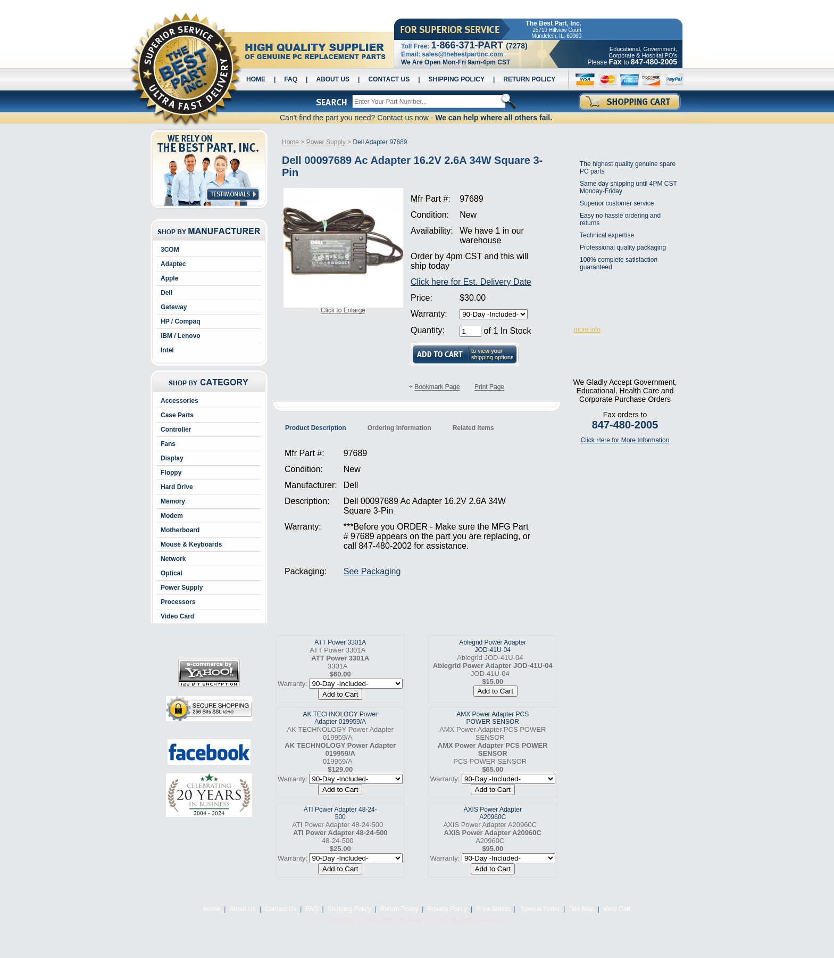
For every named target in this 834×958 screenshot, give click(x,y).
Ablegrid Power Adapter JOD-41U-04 (492, 646)
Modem (172, 515)
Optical (171, 573)
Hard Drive (177, 487)
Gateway (174, 307)
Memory (173, 501)
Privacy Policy (447, 909)
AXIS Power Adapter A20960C (493, 813)
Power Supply (182, 587)
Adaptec (173, 264)
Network (173, 559)
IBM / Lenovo (181, 336)
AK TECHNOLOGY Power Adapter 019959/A (340, 718)
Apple (169, 278)
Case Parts (177, 415)
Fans (168, 444)
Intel (167, 350)
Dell (166, 292)
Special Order (539, 909)
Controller (176, 429)
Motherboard (180, 530)
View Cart (617, 909)
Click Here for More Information (625, 440)
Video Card (177, 616)
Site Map (581, 909)
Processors (178, 602)
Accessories (179, 400)
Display (172, 458)
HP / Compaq (180, 321)
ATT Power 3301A (340, 642)
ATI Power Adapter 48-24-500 (340, 813)
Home (255, 79)
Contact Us (389, 79)
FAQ (290, 79)
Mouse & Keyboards (191, 544)
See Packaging (372, 571)
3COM (170, 249)
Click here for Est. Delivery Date (471, 281)
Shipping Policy (457, 79)
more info (587, 329)
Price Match (493, 909)
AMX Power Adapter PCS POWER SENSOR (492, 718)
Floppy (171, 472)
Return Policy (529, 79)
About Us (332, 79)
